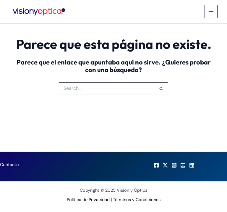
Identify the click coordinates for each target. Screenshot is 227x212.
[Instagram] (174, 165)
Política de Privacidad (88, 200)
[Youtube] (183, 165)
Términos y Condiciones (136, 200)
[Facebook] (156, 165)
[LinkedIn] (191, 165)
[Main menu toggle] (211, 11)
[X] (165, 165)
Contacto (9, 165)
